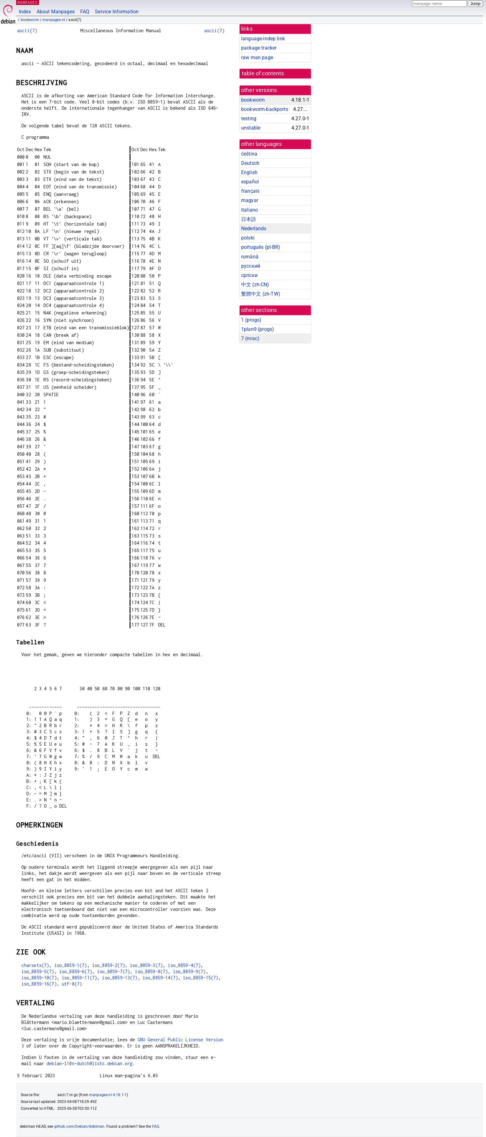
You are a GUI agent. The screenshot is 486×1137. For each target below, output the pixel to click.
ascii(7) (27, 30)
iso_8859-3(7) (146, 965)
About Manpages (56, 12)
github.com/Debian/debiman (79, 1126)
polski (247, 238)
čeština (249, 154)
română (249, 257)
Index (25, 12)
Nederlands (254, 228)
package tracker (258, 48)
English (249, 172)
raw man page (257, 57)
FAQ (84, 12)
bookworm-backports (264, 109)
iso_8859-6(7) (75, 971)
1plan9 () (257, 329)
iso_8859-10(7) (39, 977)
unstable (250, 128)
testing (248, 118)
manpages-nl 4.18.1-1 (108, 1095)
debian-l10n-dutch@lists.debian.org (89, 1063)
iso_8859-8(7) (151, 971)
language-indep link (263, 39)
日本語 (248, 219)
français (250, 191)
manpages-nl (53, 20)
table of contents (263, 73)
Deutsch (250, 163)
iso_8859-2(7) (108, 965)
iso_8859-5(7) (37, 971)
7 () (250, 338)
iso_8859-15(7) (200, 977)
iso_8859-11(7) (79, 977)
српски (249, 275)
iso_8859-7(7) (113, 971)
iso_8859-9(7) (189, 971)
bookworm (30, 20)
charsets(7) (35, 965)
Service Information (117, 12)
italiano (249, 210)
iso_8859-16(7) (39, 983)
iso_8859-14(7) (160, 977)
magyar (249, 200)
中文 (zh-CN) (255, 285)
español (250, 182)
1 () (251, 320)
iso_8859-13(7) (119, 977)
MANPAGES (28, 2)
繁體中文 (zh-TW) (260, 294)
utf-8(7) (72, 983)
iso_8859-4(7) (184, 965)
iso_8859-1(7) (70, 965)
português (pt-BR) (261, 247)
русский (250, 266)
